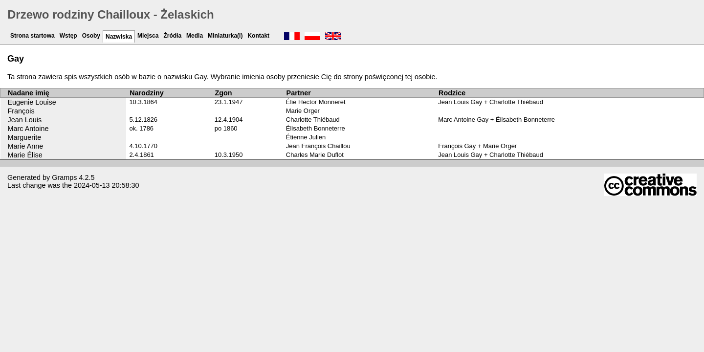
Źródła (172, 35)
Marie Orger (303, 110)
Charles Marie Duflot (315, 154)
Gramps (64, 177)
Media (194, 35)
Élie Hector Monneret (316, 102)
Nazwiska (119, 36)
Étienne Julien (306, 137)
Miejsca (147, 35)
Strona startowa (32, 35)
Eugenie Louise (32, 102)
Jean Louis (25, 120)
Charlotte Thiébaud (313, 119)
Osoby (91, 35)
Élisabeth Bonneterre (315, 128)
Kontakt (258, 35)
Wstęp (68, 35)
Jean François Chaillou (318, 146)
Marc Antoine (28, 128)
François (21, 111)
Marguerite (25, 137)
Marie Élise (25, 155)
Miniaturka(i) (225, 35)
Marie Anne (26, 146)
